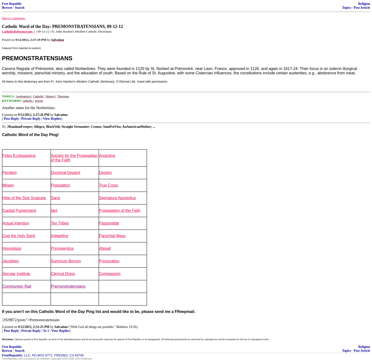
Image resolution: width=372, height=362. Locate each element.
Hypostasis (11, 248)
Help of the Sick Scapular (24, 198)
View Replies (52, 119)
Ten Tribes (60, 223)
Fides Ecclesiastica (18, 156)
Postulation (60, 185)
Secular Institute (16, 274)
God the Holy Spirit (18, 236)
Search (20, 7)
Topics (346, 7)
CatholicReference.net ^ (18, 31)
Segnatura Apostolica (117, 198)
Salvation (60, 115)
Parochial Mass (112, 236)
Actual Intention (15, 223)
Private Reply (31, 119)
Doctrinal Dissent (65, 173)
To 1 (46, 331)
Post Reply (11, 119)
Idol (54, 210)
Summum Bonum (66, 261)
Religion (364, 4)
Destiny (105, 173)
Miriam (8, 185)
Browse (7, 7)
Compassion (110, 274)
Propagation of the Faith (120, 210)
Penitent (9, 173)
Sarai (55, 198)
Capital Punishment (19, 210)
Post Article (362, 7)
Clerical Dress (63, 274)
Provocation (109, 261)
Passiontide (109, 223)
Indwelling (59, 236)
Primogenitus (62, 248)
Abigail (105, 248)
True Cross (108, 185)
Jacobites (10, 261)
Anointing (107, 156)
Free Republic (12, 4)
